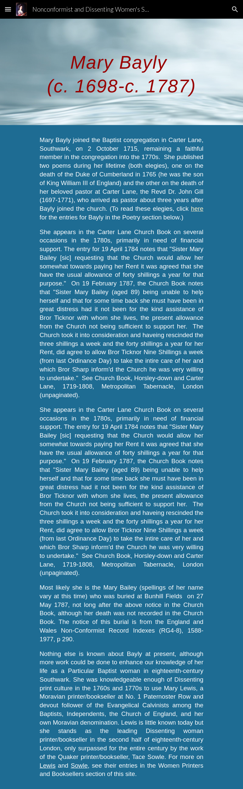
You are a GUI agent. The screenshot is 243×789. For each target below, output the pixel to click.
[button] (8, 9)
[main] (121, 71)
